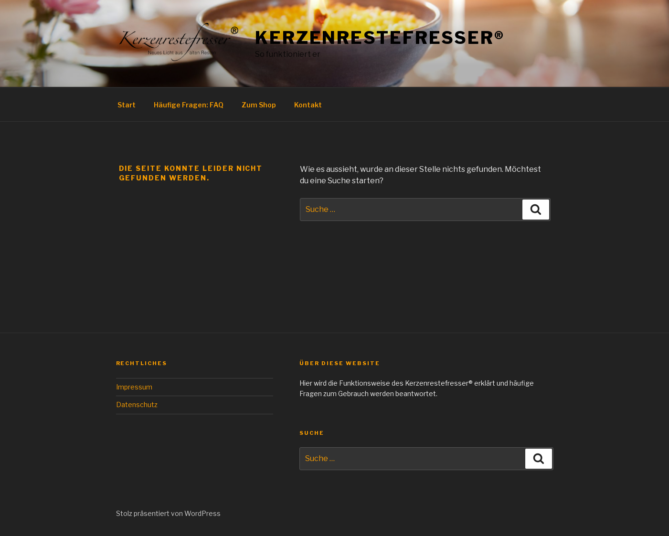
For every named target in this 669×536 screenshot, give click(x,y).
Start (126, 105)
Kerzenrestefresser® (380, 37)
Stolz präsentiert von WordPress (168, 513)
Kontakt (308, 105)
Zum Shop (259, 105)
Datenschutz (137, 404)
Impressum (134, 387)
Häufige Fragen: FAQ (188, 105)
